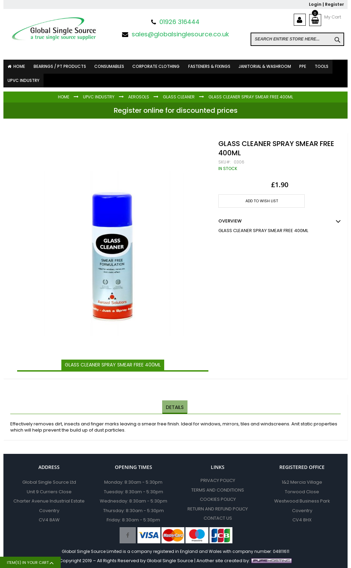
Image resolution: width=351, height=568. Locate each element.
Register (334, 4)
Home (63, 97)
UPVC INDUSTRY (98, 97)
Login (315, 4)
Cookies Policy (218, 499)
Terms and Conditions (217, 490)
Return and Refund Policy (217, 509)
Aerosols (138, 97)
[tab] (174, 407)
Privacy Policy (218, 480)
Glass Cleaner (179, 97)
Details (175, 406)
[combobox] (297, 39)
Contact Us (218, 518)
